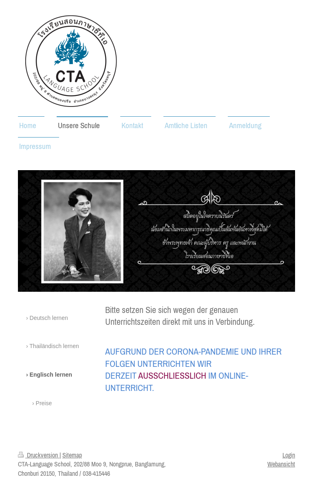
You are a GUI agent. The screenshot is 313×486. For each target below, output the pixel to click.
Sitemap (72, 455)
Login (288, 455)
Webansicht (281, 464)
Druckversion (39, 455)
